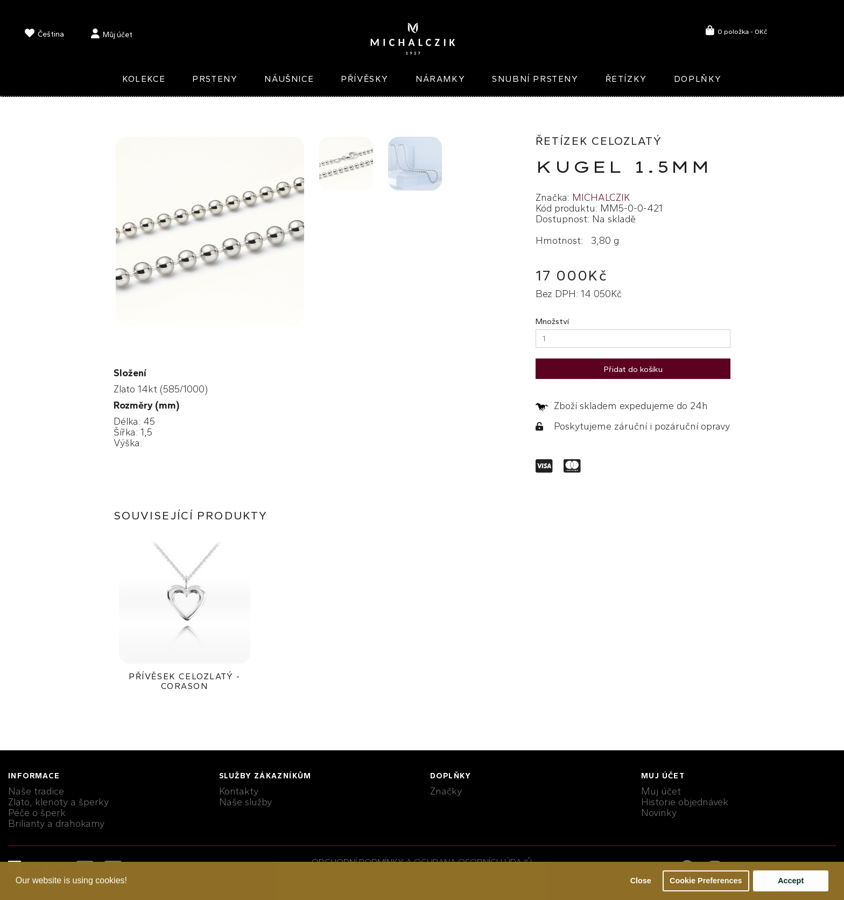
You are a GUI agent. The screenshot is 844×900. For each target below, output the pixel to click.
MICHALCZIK (601, 197)
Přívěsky (365, 79)
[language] (44, 35)
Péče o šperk (37, 813)
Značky (446, 791)
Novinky (659, 813)
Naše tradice (36, 791)
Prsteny (214, 79)
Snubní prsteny (535, 79)
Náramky (440, 79)
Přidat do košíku (633, 369)
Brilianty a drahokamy (56, 823)
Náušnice (289, 79)
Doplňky (698, 79)
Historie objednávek (684, 802)
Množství (552, 321)
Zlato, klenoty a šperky (58, 802)
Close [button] (640, 880)
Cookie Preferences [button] (706, 880)
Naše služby (245, 802)
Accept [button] (791, 880)
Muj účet (661, 791)
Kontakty (238, 791)
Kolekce (143, 79)
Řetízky (626, 79)
